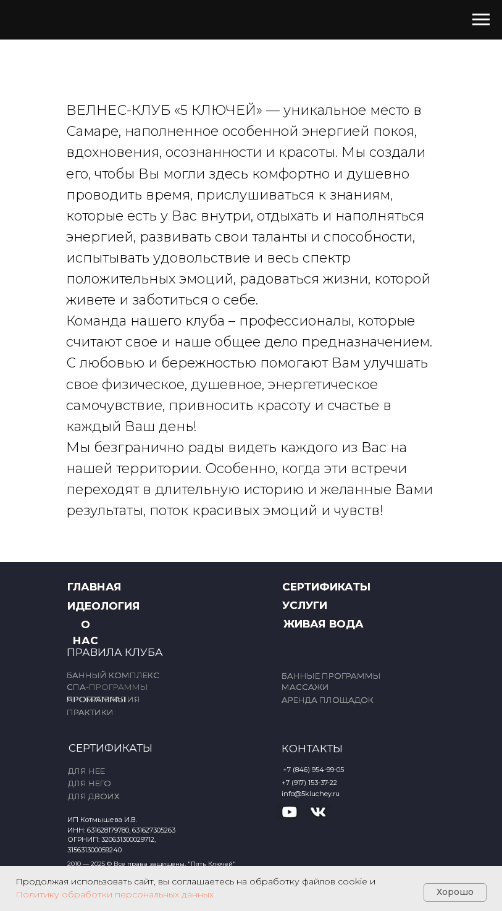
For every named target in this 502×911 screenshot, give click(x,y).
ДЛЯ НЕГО (89, 783)
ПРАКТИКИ (90, 712)
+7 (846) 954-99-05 (313, 769)
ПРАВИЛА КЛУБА (115, 652)
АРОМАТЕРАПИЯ (103, 699)
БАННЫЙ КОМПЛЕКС (113, 675)
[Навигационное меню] (481, 20)
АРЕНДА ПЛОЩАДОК (328, 700)
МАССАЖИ (305, 687)
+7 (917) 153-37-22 (309, 782)
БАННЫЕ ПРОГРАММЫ (331, 676)
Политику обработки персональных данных (114, 894)
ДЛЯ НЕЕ (86, 771)
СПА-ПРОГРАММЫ (107, 687)
